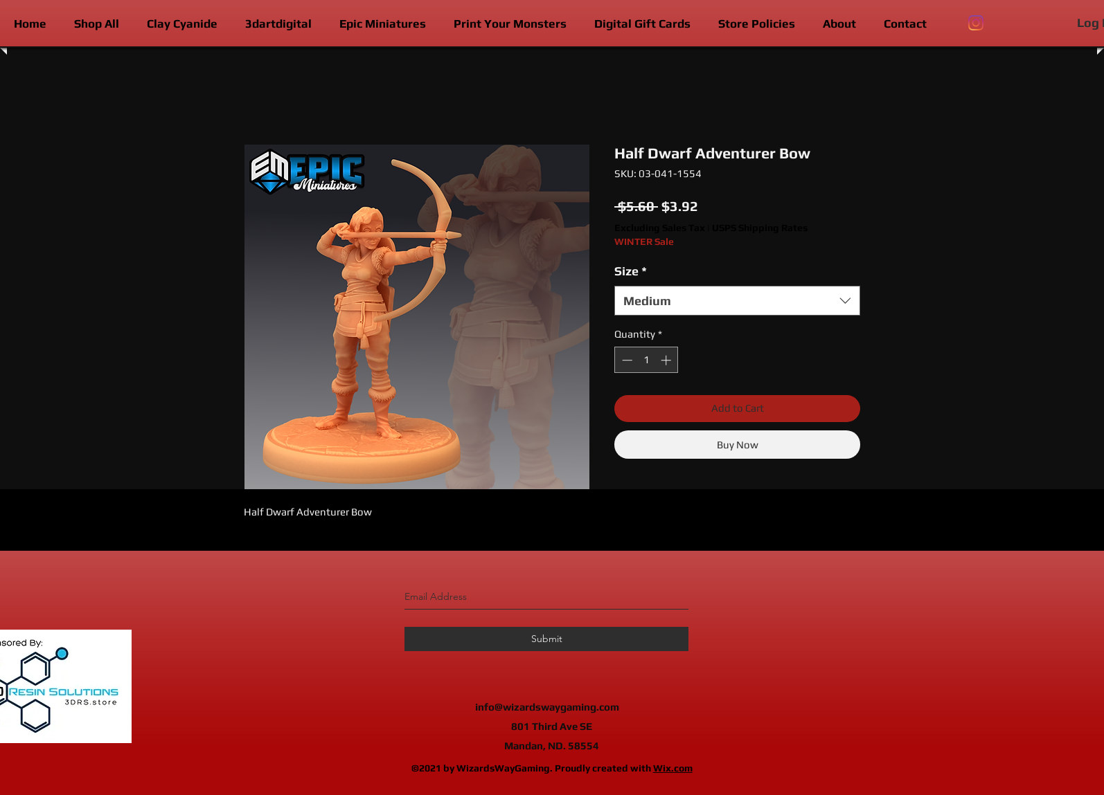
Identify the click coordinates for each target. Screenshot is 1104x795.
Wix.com (673, 768)
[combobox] (737, 301)
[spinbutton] (646, 360)
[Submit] (546, 639)
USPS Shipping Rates (760, 227)
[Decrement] (625, 360)
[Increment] (667, 360)
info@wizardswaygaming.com (547, 707)
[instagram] (975, 22)
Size (630, 271)
